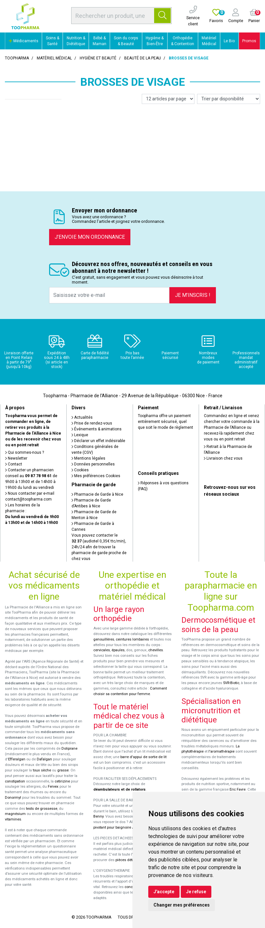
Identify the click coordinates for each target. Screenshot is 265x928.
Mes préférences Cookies (96, 476)
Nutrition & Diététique (76, 41)
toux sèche (42, 770)
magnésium (15, 814)
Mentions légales (88, 458)
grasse (63, 770)
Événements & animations (97, 429)
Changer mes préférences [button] (181, 905)
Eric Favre (237, 789)
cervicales (101, 650)
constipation (15, 781)
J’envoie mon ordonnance (90, 237)
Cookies (80, 470)
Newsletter (16, 458)
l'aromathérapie (221, 751)
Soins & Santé (52, 41)
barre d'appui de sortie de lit (143, 757)
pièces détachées (129, 860)
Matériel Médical (209, 41)
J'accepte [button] (163, 891)
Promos (249, 41)
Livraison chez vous (223, 458)
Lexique (80, 435)
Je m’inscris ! (192, 295)
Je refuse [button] (196, 891)
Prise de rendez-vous (92, 423)
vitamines (13, 819)
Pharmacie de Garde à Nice (97, 494)
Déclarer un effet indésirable (98, 441)
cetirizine (62, 781)
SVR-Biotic (231, 683)
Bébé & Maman (99, 41)
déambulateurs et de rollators (119, 789)
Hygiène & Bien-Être (155, 41)
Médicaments (23, 41)
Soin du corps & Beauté (126, 41)
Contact (13, 464)
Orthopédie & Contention (182, 41)
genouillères (103, 639)
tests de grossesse (41, 809)
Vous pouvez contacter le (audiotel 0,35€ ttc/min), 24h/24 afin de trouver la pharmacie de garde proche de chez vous (99, 547)
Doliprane (69, 748)
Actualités (82, 417)
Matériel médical (54, 58)
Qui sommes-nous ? (24, 452)
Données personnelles (93, 464)
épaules (118, 650)
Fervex (53, 786)
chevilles (155, 650)
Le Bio (229, 41)
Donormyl (13, 797)
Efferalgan (16, 759)
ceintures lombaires (132, 639)
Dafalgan (44, 759)
